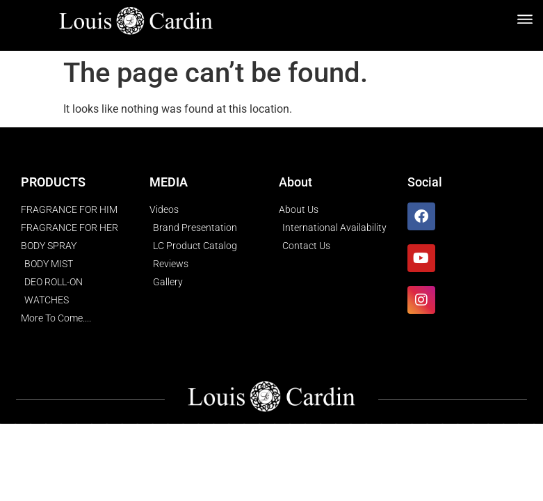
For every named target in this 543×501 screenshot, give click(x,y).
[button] (524, 18)
